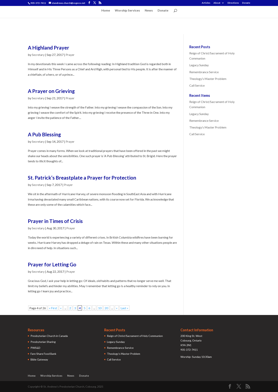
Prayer (70, 54)
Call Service (197, 85)
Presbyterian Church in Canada (49, 335)
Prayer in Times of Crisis (55, 221)
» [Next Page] (116, 308)
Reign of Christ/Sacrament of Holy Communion (135, 335)
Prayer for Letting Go (52, 264)
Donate (246, 3)
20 (106, 308)
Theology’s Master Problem (207, 78)
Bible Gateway (39, 359)
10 (100, 308)
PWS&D (35, 347)
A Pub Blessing (44, 134)
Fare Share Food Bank (43, 353)
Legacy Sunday (199, 65)
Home (105, 10)
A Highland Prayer (48, 48)
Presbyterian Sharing (43, 341)
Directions (233, 3)
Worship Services (127, 10)
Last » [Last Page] (124, 308)
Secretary (38, 54)
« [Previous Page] (60, 308)
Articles (206, 3)
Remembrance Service (204, 72)
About (216, 3)
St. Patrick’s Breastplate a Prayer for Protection (82, 178)
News (149, 10)
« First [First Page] (53, 308)
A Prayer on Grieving (51, 91)
